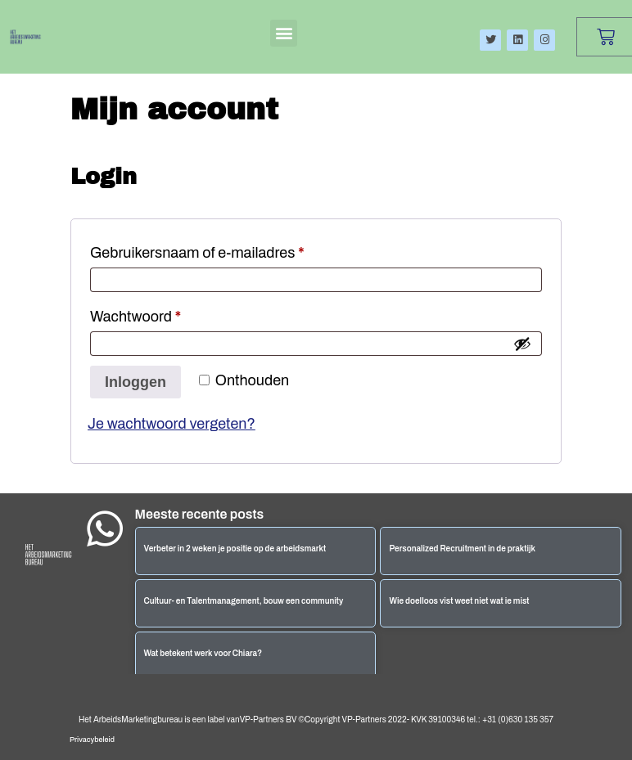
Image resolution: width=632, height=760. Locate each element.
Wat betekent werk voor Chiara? (203, 653)
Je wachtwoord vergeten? (171, 424)
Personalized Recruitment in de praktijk (462, 548)
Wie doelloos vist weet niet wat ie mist (459, 600)
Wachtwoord (157, 313)
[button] (283, 33)
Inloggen (135, 382)
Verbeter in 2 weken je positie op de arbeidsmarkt (235, 548)
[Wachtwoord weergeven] (522, 344)
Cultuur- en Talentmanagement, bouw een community (244, 600)
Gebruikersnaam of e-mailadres (219, 249)
